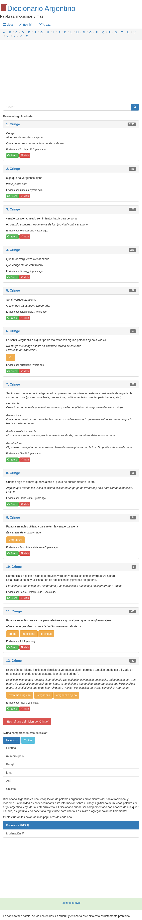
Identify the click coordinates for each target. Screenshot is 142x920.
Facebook (12, 740)
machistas (28, 633)
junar (9, 772)
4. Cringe (13, 250)
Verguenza (15, 539)
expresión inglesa (20, 695)
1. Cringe (13, 124)
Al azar (45, 24)
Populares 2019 (17, 825)
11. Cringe (14, 611)
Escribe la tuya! (71, 902)
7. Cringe (13, 384)
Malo (25, 155)
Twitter (28, 740)
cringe (12, 633)
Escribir (25, 24)
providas (46, 633)
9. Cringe (13, 517)
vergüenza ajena (66, 695)
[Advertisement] (71, 72)
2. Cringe (13, 168)
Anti (8, 780)
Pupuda (11, 748)
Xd (10, 357)
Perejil (10, 764)
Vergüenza (43, 695)
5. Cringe (13, 290)
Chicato (11, 788)
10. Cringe (14, 566)
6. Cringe (13, 331)
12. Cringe (14, 660)
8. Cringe (13, 473)
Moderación (15, 833)
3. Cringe (13, 209)
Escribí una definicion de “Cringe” (27, 721)
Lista (8, 24)
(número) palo (15, 756)
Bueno (12, 155)
